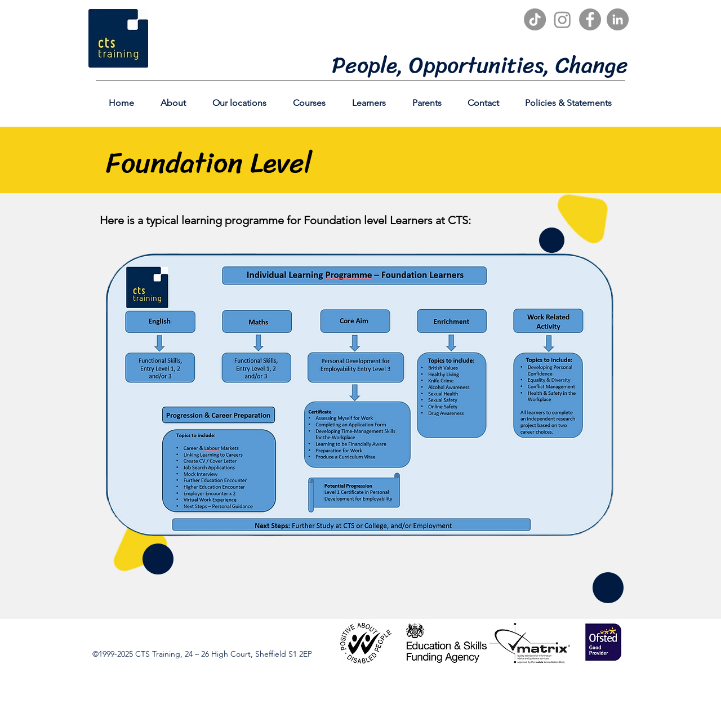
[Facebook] (590, 19)
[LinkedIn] (618, 19)
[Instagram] (562, 19)
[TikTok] (535, 19)
